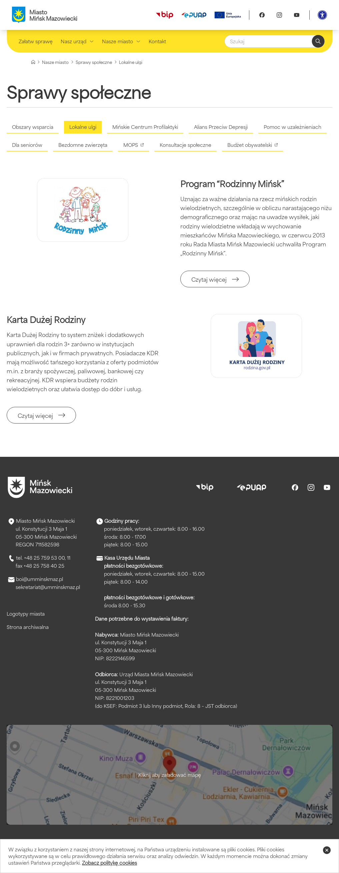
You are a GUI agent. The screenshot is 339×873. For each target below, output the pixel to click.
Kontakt (157, 41)
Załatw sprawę (36, 41)
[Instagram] (279, 15)
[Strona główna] (33, 62)
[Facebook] (262, 15)
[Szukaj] (274, 41)
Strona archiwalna (28, 627)
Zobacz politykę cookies (109, 862)
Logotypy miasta (26, 613)
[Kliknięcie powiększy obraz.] (82, 210)
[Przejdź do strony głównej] (40, 487)
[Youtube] (296, 15)
